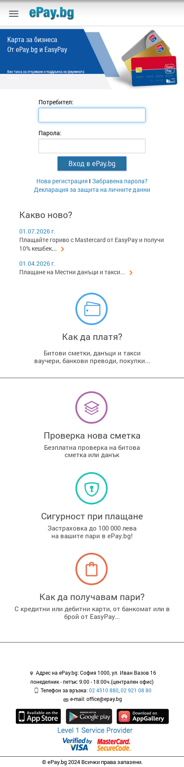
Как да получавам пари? (92, 597)
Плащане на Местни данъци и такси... (76, 272)
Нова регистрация (62, 181)
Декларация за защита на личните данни (92, 189)
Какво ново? (45, 215)
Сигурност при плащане (92, 516)
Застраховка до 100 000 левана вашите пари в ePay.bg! (92, 532)
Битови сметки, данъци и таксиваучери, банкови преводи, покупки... (92, 357)
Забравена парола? (120, 181)
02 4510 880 (104, 690)
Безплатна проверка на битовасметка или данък (92, 451)
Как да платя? (92, 336)
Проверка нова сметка (92, 435)
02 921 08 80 (136, 690)
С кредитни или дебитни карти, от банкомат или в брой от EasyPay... (92, 612)
